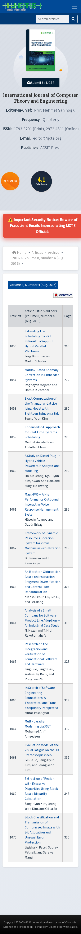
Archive (53, 252)
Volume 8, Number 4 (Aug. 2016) (37, 260)
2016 (16, 258)
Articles (37, 252)
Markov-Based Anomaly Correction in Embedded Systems (42, 375)
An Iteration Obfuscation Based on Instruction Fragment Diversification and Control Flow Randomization (42, 582)
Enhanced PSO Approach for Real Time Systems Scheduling (42, 432)
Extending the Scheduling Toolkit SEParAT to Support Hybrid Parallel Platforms (39, 341)
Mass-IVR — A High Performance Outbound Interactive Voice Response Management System (42, 504)
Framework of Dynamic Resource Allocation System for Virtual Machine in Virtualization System (42, 543)
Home (19, 252)
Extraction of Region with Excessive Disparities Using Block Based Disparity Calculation (41, 788)
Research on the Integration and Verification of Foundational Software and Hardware (41, 654)
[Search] (52, 19)
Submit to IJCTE (40, 82)
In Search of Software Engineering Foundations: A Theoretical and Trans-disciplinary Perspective (42, 698)
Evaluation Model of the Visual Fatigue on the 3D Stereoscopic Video (42, 750)
